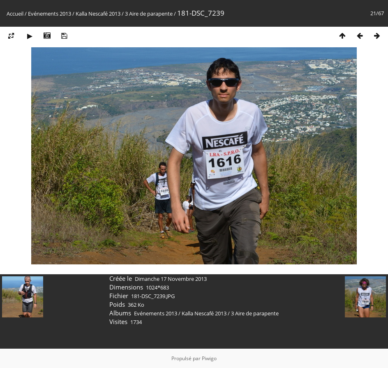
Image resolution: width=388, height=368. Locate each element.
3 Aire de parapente (149, 13)
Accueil (15, 13)
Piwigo (209, 358)
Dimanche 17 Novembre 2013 (171, 278)
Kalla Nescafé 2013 (98, 13)
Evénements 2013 (49, 13)
